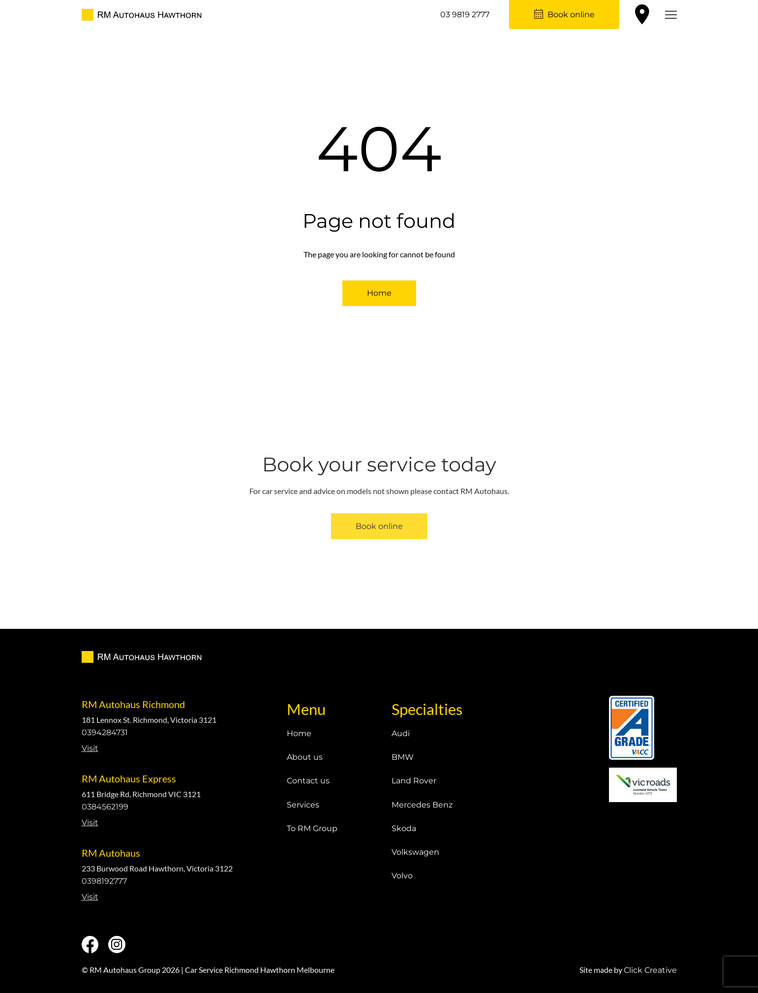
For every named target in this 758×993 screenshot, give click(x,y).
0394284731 (105, 732)
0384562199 (105, 806)
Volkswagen (415, 852)
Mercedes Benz (422, 804)
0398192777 (104, 881)
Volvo (402, 875)
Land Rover (414, 780)
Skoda (404, 828)
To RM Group (312, 828)
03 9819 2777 (464, 14)
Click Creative (650, 970)
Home (379, 293)
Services (303, 804)
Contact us (308, 780)
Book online (571, 14)
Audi (401, 733)
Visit (90, 748)
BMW (403, 757)
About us (305, 757)
